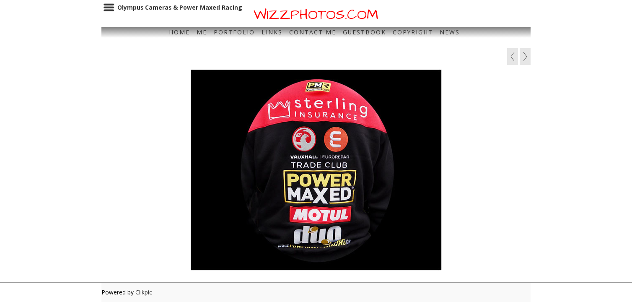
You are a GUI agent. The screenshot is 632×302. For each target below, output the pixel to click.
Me (202, 32)
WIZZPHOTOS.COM (316, 14)
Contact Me (312, 32)
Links (272, 32)
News (450, 32)
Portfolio (234, 32)
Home (179, 32)
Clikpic (143, 292)
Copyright (413, 32)
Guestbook (364, 32)
